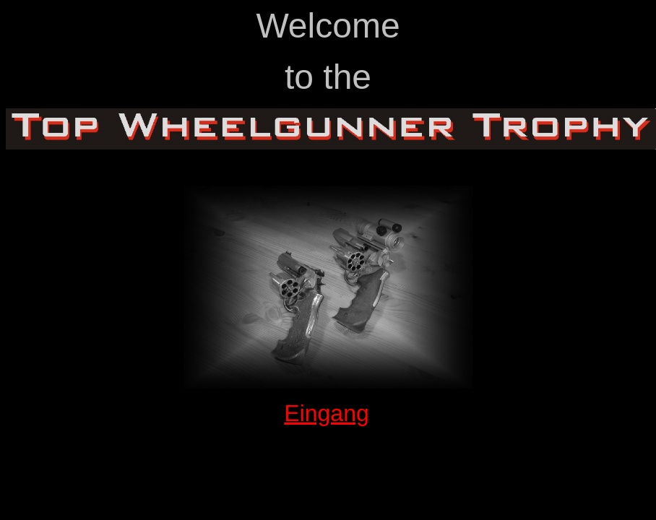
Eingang (326, 413)
